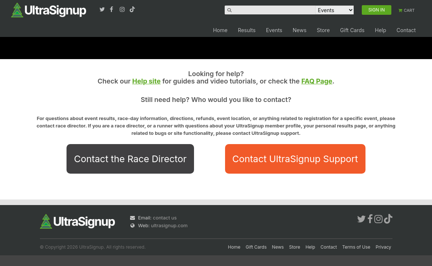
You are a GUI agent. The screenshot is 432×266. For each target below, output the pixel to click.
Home (220, 30)
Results (247, 30)
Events (274, 30)
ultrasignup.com (169, 225)
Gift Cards (352, 30)
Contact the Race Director (130, 158)
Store (323, 30)
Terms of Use (356, 247)
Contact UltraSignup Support (295, 158)
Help (380, 30)
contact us (165, 218)
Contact (406, 30)
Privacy (383, 247)
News (299, 30)
